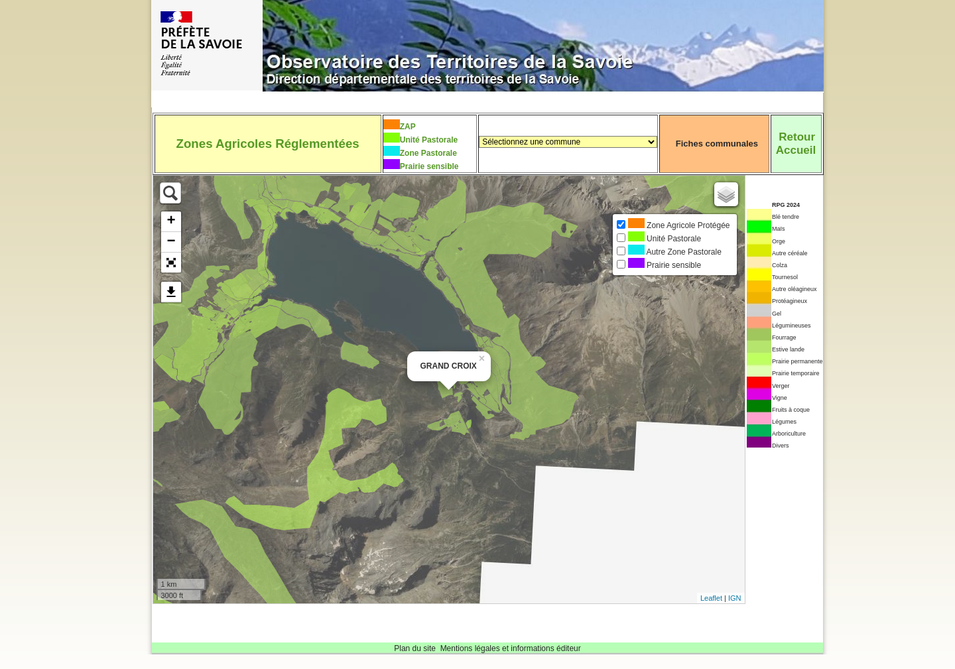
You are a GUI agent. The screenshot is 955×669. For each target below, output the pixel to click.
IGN (734, 598)
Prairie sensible (429, 166)
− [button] (170, 242)
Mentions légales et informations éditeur (510, 648)
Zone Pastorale (428, 153)
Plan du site (415, 648)
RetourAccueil (796, 143)
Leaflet (711, 598)
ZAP (408, 126)
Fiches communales (717, 144)
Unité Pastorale (429, 140)
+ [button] (170, 221)
